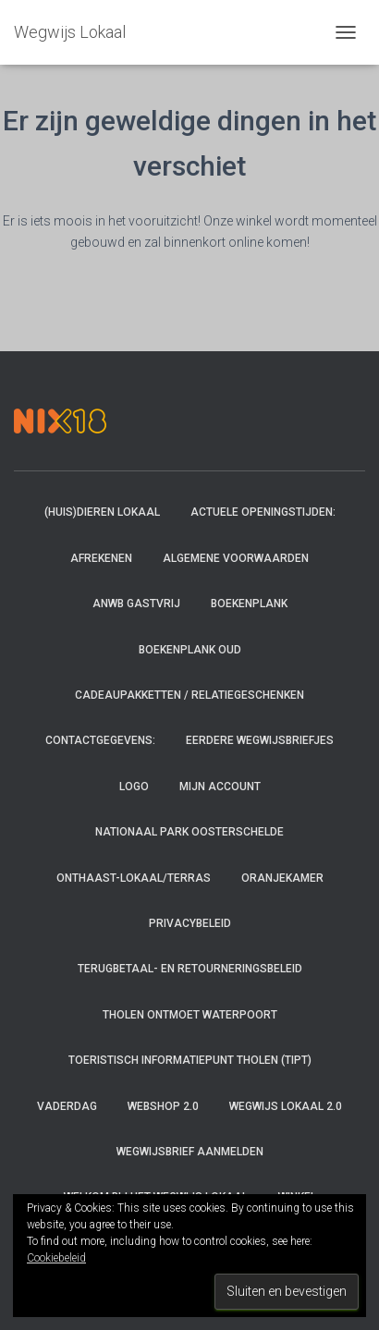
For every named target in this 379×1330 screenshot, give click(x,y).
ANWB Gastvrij (136, 603)
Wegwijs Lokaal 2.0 (285, 1106)
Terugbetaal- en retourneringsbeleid (190, 968)
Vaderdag (67, 1106)
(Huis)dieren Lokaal (102, 512)
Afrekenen (101, 558)
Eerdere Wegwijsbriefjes (260, 740)
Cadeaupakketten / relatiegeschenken (189, 695)
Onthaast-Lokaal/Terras (133, 878)
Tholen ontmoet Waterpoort (190, 1014)
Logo (134, 786)
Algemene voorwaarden (236, 558)
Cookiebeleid (56, 1257)
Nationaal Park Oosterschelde (189, 831)
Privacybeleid (190, 923)
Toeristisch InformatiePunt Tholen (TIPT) (190, 1060)
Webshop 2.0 (163, 1106)
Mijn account (220, 786)
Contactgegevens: (100, 740)
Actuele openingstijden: (263, 512)
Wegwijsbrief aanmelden (189, 1151)
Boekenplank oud (190, 649)
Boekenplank (249, 603)
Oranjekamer (282, 878)
